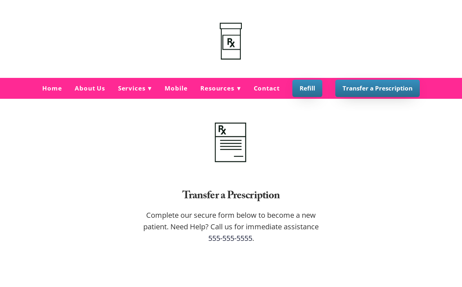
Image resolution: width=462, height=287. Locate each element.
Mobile (176, 88)
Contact (267, 88)
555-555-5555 (230, 238)
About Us (90, 88)
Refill (307, 88)
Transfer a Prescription (378, 88)
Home (52, 88)
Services (135, 88)
